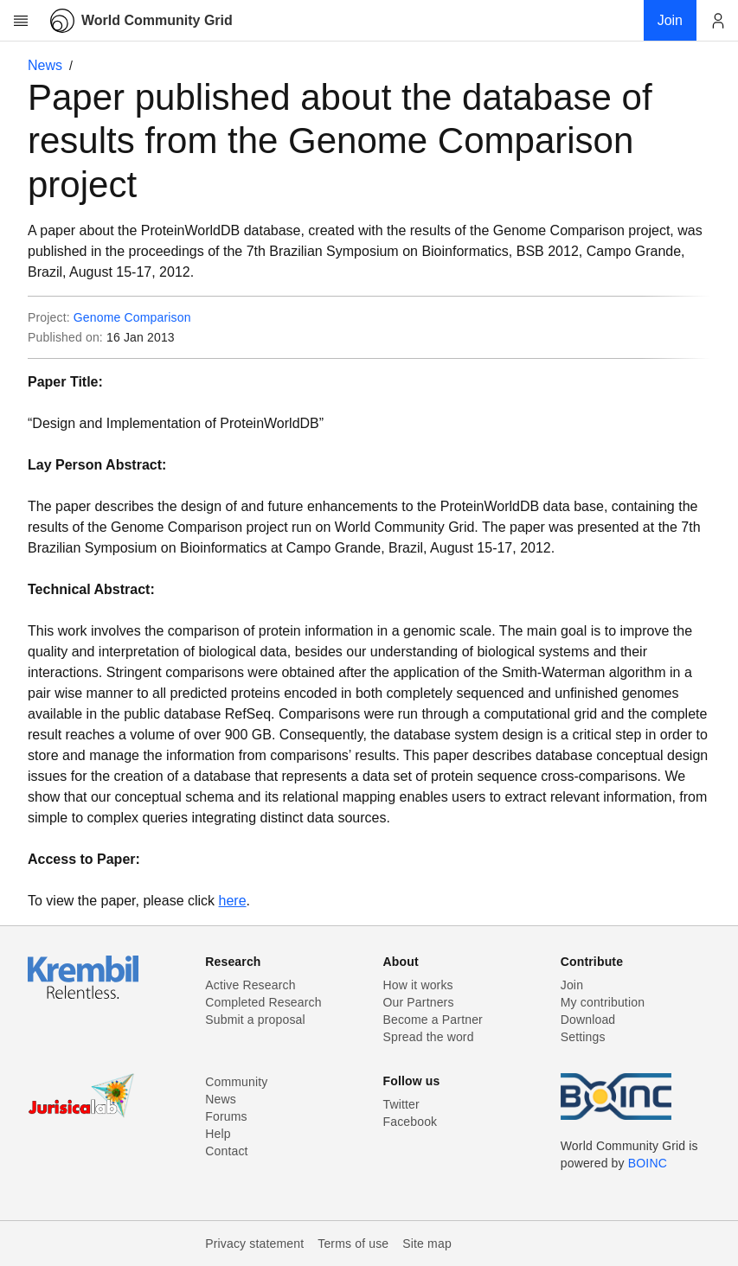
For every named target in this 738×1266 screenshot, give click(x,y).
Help (217, 1134)
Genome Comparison (132, 317)
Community (236, 1082)
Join (572, 985)
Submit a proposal (255, 1019)
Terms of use (353, 1243)
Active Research (250, 985)
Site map (427, 1243)
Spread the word (428, 1037)
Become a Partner (433, 1019)
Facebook (410, 1122)
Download (588, 1019)
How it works (418, 985)
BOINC (647, 1163)
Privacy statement (254, 1243)
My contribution (603, 1002)
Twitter (401, 1104)
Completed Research (263, 1002)
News (45, 65)
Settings (583, 1037)
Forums (226, 1116)
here (233, 900)
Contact (226, 1151)
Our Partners (418, 1002)
